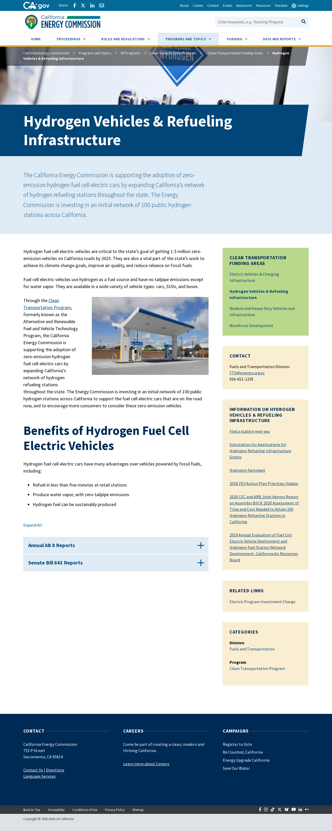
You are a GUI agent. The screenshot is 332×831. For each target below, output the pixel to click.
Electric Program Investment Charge (262, 601)
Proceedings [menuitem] (75, 37)
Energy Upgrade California (246, 760)
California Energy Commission (46, 53)
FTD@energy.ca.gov (247, 372)
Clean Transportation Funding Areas (232, 53)
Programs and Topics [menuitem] (192, 37)
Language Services (39, 776)
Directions (55, 770)
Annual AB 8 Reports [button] (53, 547)
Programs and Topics (95, 53)
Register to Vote (237, 744)
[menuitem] (36, 40)
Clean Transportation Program (173, 53)
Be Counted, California (243, 752)
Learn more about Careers (146, 763)
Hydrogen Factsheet (247, 470)
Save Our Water (236, 768)
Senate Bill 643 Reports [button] (57, 569)
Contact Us (33, 770)
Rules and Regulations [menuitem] (129, 37)
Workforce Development (251, 325)
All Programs (130, 53)
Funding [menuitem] (241, 37)
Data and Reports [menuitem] (286, 37)
